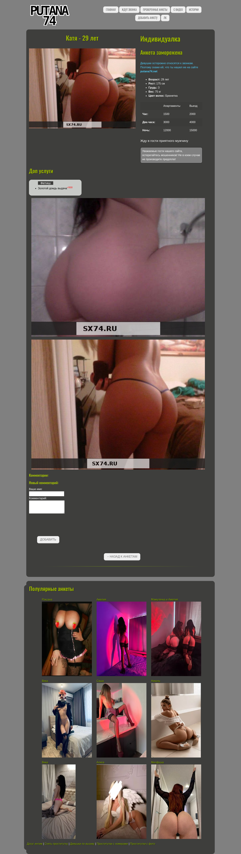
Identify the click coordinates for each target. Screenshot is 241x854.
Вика (45, 680)
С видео (178, 10)
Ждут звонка (129, 10)
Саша (100, 680)
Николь (155, 680)
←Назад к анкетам (122, 556)
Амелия (101, 599)
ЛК (165, 18)
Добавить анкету (147, 18)
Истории (194, 10)
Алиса (100, 762)
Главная (111, 10)
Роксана (47, 599)
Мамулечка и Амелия (164, 599)
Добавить (48, 539)
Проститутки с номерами (112, 843)
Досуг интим (34, 843)
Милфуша (157, 762)
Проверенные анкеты (155, 10)
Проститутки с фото (142, 843)
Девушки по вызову (82, 843)
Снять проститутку (56, 843)
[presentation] (55, 525)
